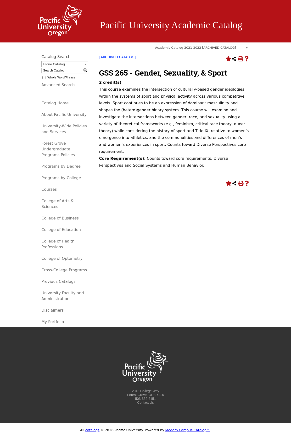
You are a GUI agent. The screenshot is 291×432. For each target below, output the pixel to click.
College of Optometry (62, 258)
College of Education (61, 229)
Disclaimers (52, 310)
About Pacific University (64, 114)
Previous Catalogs (58, 281)
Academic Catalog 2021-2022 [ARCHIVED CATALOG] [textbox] (195, 47)
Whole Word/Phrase (61, 77)
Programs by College (61, 178)
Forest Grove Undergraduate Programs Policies (58, 149)
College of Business (60, 218)
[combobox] (201, 47)
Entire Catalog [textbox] (54, 64)
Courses (49, 189)
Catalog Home (55, 103)
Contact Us (145, 402)
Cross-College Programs (64, 270)
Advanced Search (58, 85)
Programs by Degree (61, 166)
